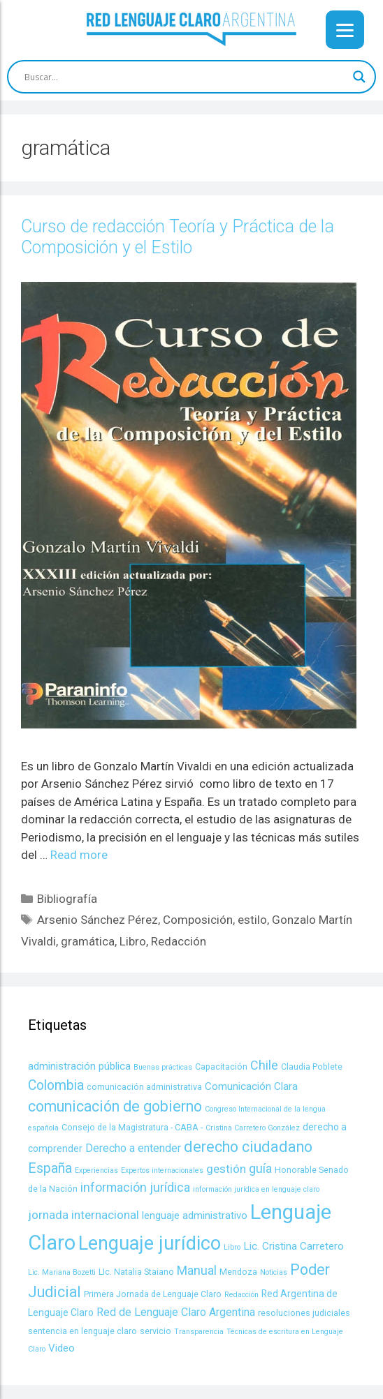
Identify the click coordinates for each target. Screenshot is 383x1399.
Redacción (178, 941)
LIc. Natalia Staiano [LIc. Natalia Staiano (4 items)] (136, 1271)
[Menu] (345, 29)
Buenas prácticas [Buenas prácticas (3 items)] (162, 1067)
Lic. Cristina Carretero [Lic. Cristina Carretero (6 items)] (293, 1246)
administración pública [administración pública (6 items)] (79, 1066)
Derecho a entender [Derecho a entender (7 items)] (133, 1148)
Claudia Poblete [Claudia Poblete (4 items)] (311, 1066)
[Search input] (185, 77)
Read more (79, 855)
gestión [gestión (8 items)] (226, 1169)
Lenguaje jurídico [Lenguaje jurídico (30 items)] (149, 1243)
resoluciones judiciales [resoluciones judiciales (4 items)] (304, 1313)
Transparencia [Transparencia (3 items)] (199, 1331)
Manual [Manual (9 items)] (197, 1270)
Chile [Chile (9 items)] (264, 1065)
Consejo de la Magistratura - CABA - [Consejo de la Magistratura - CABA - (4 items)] (132, 1127)
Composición (198, 920)
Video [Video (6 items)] (61, 1348)
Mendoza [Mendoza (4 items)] (238, 1271)
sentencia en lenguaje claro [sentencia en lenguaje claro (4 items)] (82, 1331)
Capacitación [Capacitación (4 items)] (221, 1066)
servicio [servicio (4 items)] (155, 1331)
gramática (88, 941)
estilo (252, 920)
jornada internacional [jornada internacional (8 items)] (83, 1215)
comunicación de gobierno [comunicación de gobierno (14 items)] (115, 1106)
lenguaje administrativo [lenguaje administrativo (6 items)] (194, 1215)
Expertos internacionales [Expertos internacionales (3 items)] (162, 1170)
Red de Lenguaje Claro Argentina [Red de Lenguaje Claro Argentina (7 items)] (175, 1312)
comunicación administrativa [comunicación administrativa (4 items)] (144, 1087)
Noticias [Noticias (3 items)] (273, 1272)
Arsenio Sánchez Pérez (97, 920)
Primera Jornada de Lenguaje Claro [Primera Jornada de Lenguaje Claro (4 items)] (153, 1294)
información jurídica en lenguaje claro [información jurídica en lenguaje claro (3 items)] (256, 1189)
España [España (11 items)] (50, 1168)
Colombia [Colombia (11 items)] (56, 1085)
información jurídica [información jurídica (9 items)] (135, 1187)
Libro (133, 941)
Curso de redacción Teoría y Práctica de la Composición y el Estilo (177, 236)
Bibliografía (67, 899)
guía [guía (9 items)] (260, 1168)
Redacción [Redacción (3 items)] (241, 1294)
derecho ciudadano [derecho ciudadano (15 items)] (248, 1146)
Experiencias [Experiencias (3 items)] (96, 1170)
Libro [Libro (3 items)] (232, 1247)
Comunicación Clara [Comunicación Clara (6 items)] (251, 1086)
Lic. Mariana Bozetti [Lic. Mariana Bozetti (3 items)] (62, 1272)
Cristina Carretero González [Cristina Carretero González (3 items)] (252, 1127)
